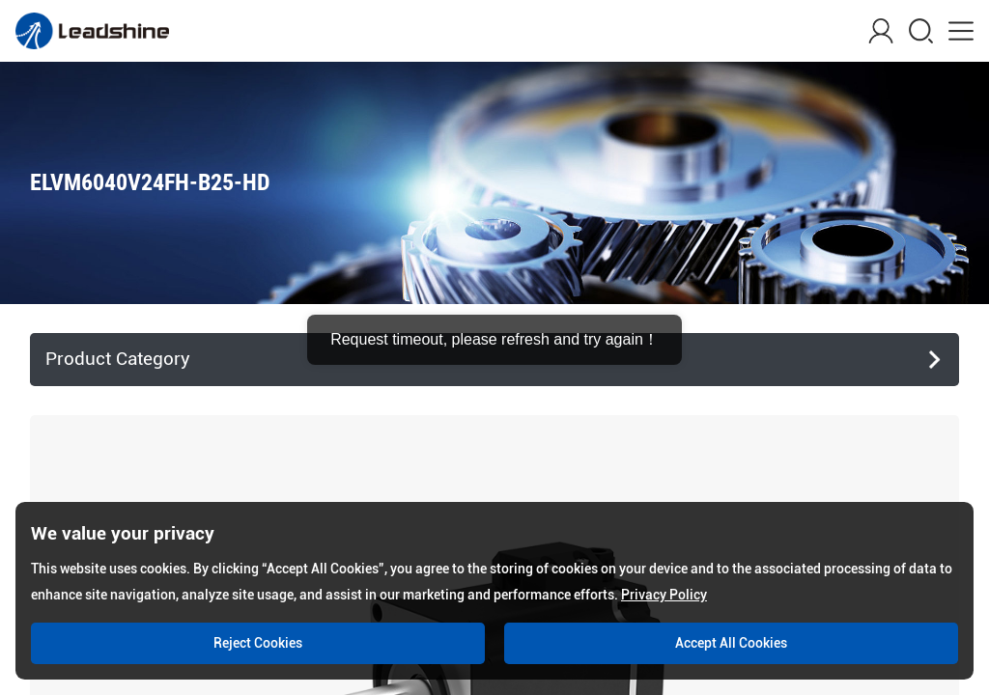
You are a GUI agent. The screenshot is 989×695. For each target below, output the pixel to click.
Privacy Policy (664, 594)
